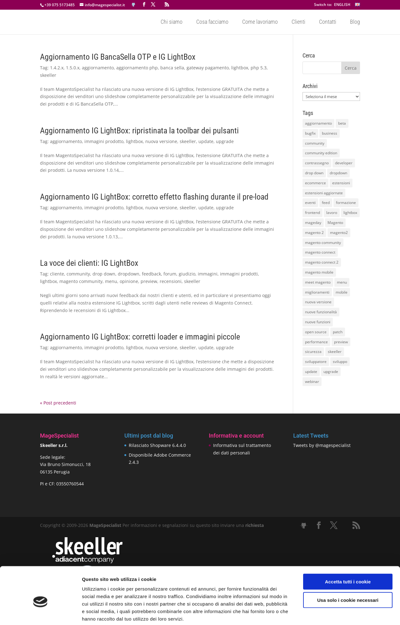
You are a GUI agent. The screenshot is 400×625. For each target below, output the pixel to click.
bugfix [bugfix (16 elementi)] (310, 133)
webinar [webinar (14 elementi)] (312, 381)
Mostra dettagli (329, 612)
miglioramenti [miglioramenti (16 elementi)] (317, 292)
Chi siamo (171, 22)
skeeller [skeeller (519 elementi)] (335, 351)
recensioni (171, 281)
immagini (208, 274)
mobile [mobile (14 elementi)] (342, 292)
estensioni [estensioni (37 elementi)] (341, 183)
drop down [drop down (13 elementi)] (314, 173)
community (78, 274)
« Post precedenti (58, 403)
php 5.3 (259, 68)
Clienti (298, 22)
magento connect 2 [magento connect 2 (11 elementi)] (321, 262)
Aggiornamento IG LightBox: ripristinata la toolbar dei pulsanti (139, 130)
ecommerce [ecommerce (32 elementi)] (315, 183)
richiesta (254, 525)
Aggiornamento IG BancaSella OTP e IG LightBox (117, 57)
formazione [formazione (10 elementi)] (346, 202)
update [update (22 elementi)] (311, 371)
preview (149, 281)
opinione (129, 281)
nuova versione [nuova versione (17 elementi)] (318, 302)
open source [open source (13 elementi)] (316, 332)
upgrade (225, 141)
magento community (80, 281)
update (205, 141)
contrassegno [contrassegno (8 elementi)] (317, 163)
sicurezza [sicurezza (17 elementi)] (313, 351)
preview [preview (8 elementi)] (341, 342)
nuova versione (161, 141)
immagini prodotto (103, 141)
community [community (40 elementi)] (314, 143)
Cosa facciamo (212, 22)
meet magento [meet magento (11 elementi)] (318, 282)
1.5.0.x (72, 68)
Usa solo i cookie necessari (347, 568)
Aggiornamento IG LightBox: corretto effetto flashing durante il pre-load (154, 196)
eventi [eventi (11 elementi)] (310, 202)
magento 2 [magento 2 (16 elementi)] (314, 232)
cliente (57, 274)
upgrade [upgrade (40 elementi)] (330, 371)
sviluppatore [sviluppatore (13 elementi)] (316, 361)
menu (111, 281)
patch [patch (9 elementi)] (337, 332)
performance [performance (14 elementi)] (316, 342)
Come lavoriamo (260, 22)
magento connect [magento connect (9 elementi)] (320, 252)
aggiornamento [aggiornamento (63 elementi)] (318, 123)
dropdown (128, 274)
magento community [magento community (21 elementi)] (323, 242)
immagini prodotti (239, 274)
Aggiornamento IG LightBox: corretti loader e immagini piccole (140, 336)
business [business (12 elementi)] (329, 133)
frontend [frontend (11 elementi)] (312, 212)
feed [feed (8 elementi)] (326, 202)
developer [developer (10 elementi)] (343, 163)
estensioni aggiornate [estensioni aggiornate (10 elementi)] (324, 193)
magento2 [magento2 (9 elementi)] (339, 232)
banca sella (172, 68)
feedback (151, 274)
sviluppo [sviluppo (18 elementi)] (340, 361)
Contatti (327, 22)
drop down (103, 274)
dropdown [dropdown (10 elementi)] (338, 173)
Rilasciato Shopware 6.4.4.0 (157, 445)
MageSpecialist (105, 525)
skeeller (48, 75)
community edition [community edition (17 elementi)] (321, 153)
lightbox (239, 68)
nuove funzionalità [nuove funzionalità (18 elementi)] (321, 312)
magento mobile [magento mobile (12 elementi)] (319, 272)
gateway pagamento (208, 68)
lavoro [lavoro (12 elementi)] (331, 212)
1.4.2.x (56, 68)
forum (169, 274)
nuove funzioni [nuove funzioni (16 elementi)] (317, 322)
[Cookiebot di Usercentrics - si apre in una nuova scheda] (40, 613)
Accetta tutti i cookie (348, 550)
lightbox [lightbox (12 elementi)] (350, 212)
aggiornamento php (137, 68)
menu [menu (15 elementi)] (342, 282)
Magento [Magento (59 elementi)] (335, 222)
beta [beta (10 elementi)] (342, 123)
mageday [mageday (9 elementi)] (313, 222)
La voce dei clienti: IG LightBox (89, 263)
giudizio (187, 274)
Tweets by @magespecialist (322, 445)
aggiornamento (98, 68)
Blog (355, 22)
